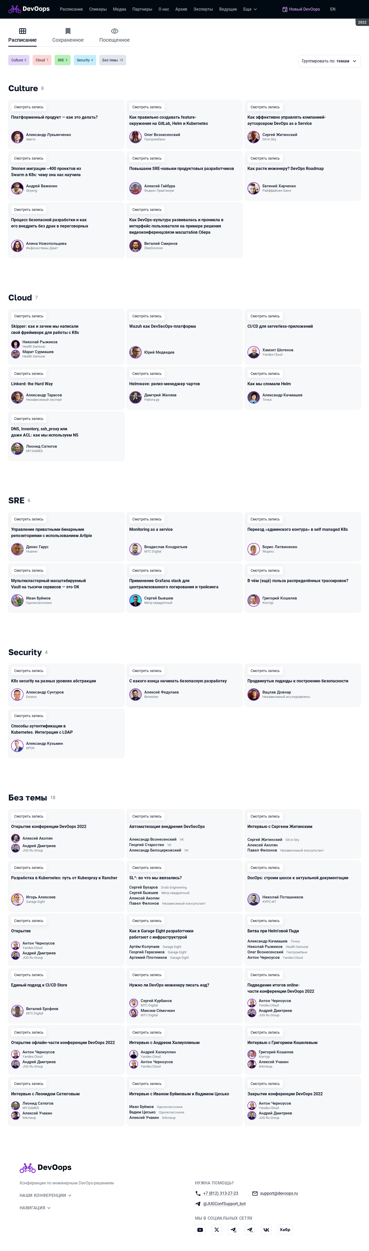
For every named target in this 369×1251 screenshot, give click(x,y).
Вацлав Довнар (276, 692)
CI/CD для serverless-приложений (280, 326)
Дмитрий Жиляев (160, 395)
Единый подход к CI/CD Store (39, 985)
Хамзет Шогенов (277, 350)
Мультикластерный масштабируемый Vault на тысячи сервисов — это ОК (48, 583)
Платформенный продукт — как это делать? (54, 117)
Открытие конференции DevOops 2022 (48, 826)
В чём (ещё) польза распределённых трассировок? (297, 580)
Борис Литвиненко (279, 547)
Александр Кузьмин (44, 743)
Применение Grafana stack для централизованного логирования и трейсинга (174, 583)
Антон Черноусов (38, 943)
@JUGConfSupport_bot (224, 1203)
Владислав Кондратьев (165, 547)
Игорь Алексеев (41, 897)
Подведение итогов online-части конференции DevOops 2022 (280, 988)
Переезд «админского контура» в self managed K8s (297, 529)
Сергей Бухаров (143, 887)
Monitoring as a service (151, 529)
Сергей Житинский (279, 135)
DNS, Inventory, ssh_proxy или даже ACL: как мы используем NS (44, 432)
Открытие (21, 930)
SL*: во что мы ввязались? (155, 877)
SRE (64, 60)
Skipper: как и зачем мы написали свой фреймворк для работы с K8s (45, 329)
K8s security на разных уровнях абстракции (53, 680)
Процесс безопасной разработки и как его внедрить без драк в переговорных (49, 222)
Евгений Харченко (279, 186)
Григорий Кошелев (279, 598)
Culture (20, 60)
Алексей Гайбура (159, 186)
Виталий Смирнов (161, 243)
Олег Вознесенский (162, 135)
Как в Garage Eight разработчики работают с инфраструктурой (161, 934)
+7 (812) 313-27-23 (220, 1193)
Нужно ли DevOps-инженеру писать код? (169, 985)
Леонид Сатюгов (41, 446)
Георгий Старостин (146, 845)
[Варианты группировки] (330, 61)
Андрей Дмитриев (39, 846)
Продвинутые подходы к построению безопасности (297, 680)
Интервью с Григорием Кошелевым (282, 1042)
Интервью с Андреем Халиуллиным (164, 1042)
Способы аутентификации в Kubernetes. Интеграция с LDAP (42, 729)
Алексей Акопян (37, 838)
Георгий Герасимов (147, 952)
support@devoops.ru (279, 1193)
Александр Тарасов (44, 395)
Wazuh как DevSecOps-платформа (162, 326)
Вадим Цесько (142, 1112)
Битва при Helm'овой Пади (273, 930)
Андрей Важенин (41, 186)
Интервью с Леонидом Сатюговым (45, 1093)
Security (86, 60)
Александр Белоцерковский (155, 850)
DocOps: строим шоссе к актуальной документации (298, 877)
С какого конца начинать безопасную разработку (178, 680)
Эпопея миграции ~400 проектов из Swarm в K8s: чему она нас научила (46, 171)
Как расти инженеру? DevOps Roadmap (285, 168)
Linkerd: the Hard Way (32, 383)
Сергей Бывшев (158, 598)
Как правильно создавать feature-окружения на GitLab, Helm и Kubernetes (168, 120)
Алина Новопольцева (46, 243)
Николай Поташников (282, 897)
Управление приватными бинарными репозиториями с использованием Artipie (51, 532)
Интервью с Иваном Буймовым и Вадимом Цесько (179, 1093)
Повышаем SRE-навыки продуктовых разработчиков (181, 168)
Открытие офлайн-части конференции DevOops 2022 (63, 1042)
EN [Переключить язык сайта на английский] (332, 9)
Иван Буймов (38, 598)
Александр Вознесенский (153, 839)
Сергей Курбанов (156, 1001)
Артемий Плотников (148, 957)
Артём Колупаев (144, 947)
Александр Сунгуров (45, 692)
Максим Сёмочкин (158, 1011)
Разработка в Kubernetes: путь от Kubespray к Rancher (64, 877)
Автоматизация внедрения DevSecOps (167, 826)
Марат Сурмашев (38, 352)
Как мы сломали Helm (269, 383)
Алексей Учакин (274, 1062)
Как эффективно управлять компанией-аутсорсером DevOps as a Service (286, 120)
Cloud (43, 60)
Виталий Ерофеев (42, 1009)
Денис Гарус (37, 547)
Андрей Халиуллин (158, 1052)
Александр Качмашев (282, 395)
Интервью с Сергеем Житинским (279, 826)
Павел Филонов (262, 850)
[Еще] (250, 9)
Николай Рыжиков (40, 342)
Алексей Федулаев (161, 692)
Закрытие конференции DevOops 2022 (285, 1093)
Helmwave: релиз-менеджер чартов (164, 383)
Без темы (114, 60)
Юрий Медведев (159, 352)
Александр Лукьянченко (48, 135)
